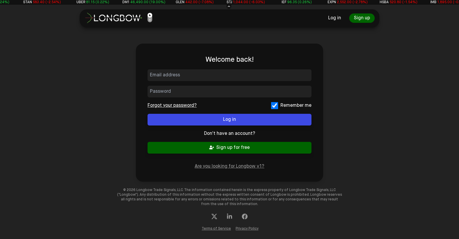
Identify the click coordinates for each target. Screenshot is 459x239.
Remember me (295, 105)
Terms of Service (216, 228)
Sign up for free (229, 148)
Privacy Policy (247, 228)
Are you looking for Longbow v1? (229, 166)
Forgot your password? (172, 105)
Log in (334, 18)
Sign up (362, 18)
